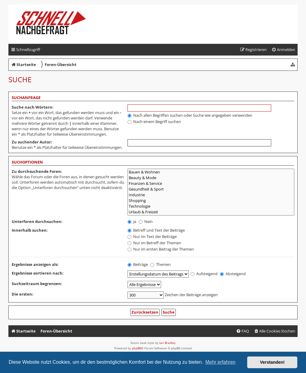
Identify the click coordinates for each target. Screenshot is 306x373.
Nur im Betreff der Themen (154, 242)
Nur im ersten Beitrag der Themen (161, 249)
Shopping (211, 200)
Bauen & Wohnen (211, 172)
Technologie (211, 206)
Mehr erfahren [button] (220, 362)
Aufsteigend (204, 273)
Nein (146, 221)
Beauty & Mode (211, 178)
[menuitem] (283, 50)
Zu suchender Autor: (32, 142)
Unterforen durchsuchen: (37, 221)
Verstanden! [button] (272, 362)
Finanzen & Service (211, 183)
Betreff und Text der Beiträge (156, 230)
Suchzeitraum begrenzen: (37, 283)
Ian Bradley (167, 343)
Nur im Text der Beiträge (152, 236)
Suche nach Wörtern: (32, 107)
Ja (132, 221)
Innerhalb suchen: (30, 230)
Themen (160, 264)
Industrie (211, 195)
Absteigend (233, 273)
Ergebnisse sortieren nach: (38, 273)
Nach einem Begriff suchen (154, 121)
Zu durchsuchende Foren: (37, 171)
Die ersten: (22, 294)
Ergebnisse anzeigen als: (35, 264)
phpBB (136, 348)
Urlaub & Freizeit (211, 212)
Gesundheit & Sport (211, 189)
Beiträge (138, 264)
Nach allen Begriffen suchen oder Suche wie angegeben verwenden (190, 115)
